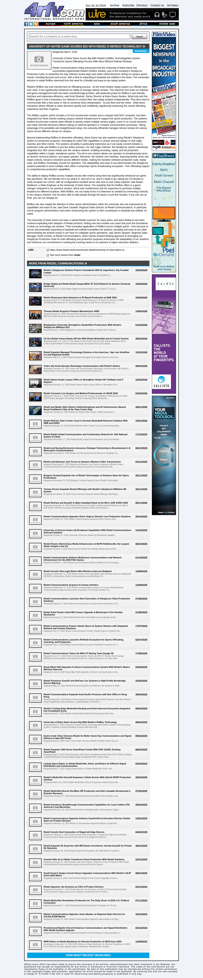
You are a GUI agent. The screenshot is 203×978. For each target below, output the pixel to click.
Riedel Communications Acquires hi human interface (71, 585)
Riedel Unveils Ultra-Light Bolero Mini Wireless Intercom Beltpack (78, 571)
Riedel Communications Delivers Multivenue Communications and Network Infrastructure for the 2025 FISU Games (83, 558)
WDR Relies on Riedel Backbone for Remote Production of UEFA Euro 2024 (83, 941)
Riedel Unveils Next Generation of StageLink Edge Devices (74, 832)
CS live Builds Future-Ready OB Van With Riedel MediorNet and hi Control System (86, 338)
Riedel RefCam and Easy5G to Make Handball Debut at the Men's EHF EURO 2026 (86, 503)
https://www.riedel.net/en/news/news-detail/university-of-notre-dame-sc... (88, 250)
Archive (114, 5)
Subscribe (128, 5)
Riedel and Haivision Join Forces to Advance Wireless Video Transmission (82, 462)
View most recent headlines (88, 955)
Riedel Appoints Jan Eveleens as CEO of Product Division (73, 887)
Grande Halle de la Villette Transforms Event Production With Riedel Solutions (84, 859)
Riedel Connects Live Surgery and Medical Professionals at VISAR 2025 (81, 393)
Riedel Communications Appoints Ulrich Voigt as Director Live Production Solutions (87, 516)
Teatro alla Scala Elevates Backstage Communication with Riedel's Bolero (82, 366)
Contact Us (157, 5)
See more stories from (65, 255)
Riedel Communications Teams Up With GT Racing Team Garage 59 (78, 653)
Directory (141, 5)
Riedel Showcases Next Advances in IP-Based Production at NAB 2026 (80, 297)
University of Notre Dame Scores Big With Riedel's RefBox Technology (80, 722)
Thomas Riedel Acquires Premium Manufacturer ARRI (71, 311)
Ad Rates (172, 5)
